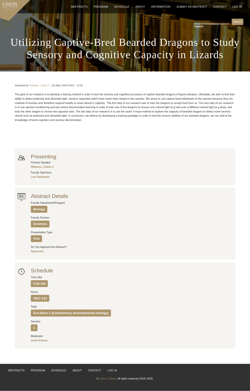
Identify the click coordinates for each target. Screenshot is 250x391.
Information (160, 6)
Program (101, 6)
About (140, 6)
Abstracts (79, 6)
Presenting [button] (43, 157)
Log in (112, 370)
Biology (39, 209)
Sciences (40, 224)
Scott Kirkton (39, 340)
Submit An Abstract (192, 6)
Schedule (121, 6)
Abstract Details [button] (49, 196)
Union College (107, 378)
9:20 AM (39, 283)
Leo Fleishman (40, 176)
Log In (237, 6)
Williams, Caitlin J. (39, 85)
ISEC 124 (40, 298)
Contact (220, 6)
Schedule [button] (42, 271)
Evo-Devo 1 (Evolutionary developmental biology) (71, 313)
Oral (36, 238)
